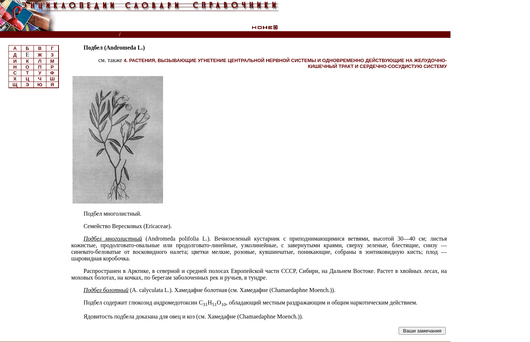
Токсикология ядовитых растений (169, 34)
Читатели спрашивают (422, 34)
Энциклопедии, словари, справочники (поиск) (59, 34)
